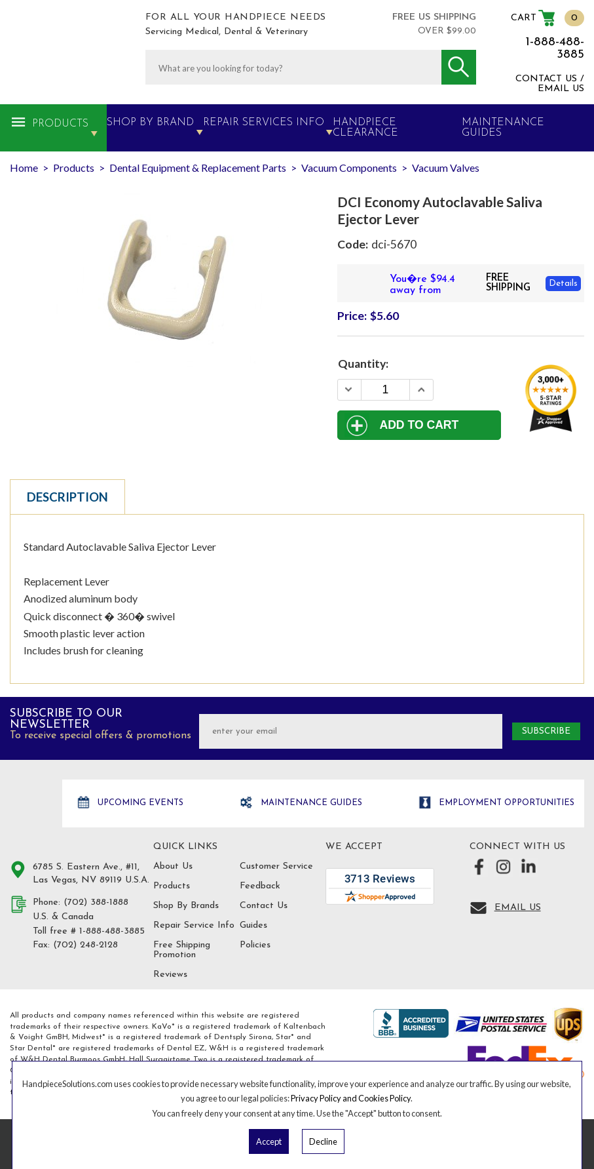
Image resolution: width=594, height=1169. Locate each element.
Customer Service (276, 866)
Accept (269, 1141)
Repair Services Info (263, 122)
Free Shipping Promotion (181, 950)
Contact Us (264, 906)
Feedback (260, 886)
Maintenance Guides (310, 803)
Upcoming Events (139, 803)
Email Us (517, 908)
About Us (173, 866)
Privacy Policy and (324, 1098)
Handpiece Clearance (365, 127)
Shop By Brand (150, 122)
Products (60, 124)
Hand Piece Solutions (34, 804)
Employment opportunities (505, 803)
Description (67, 497)
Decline (323, 1141)
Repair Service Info (193, 925)
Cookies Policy (384, 1098)
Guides (253, 925)
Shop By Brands (186, 906)
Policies (255, 945)
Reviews (170, 975)
